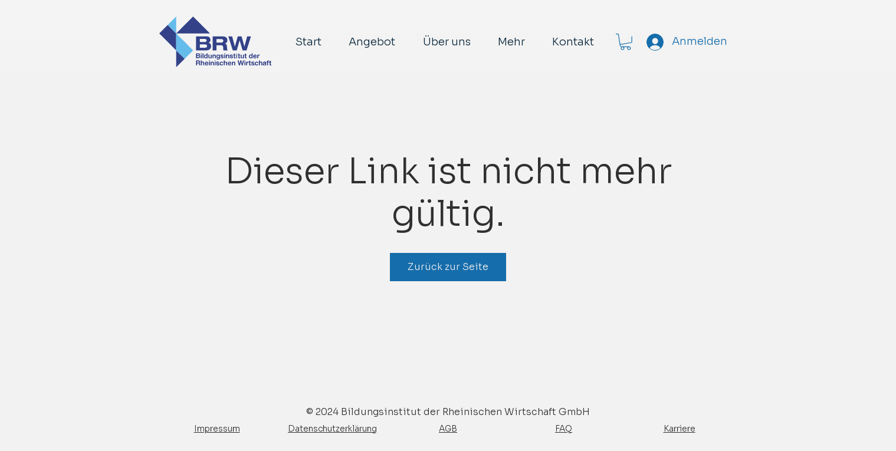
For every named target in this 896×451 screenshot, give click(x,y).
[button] (625, 42)
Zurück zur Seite (448, 267)
